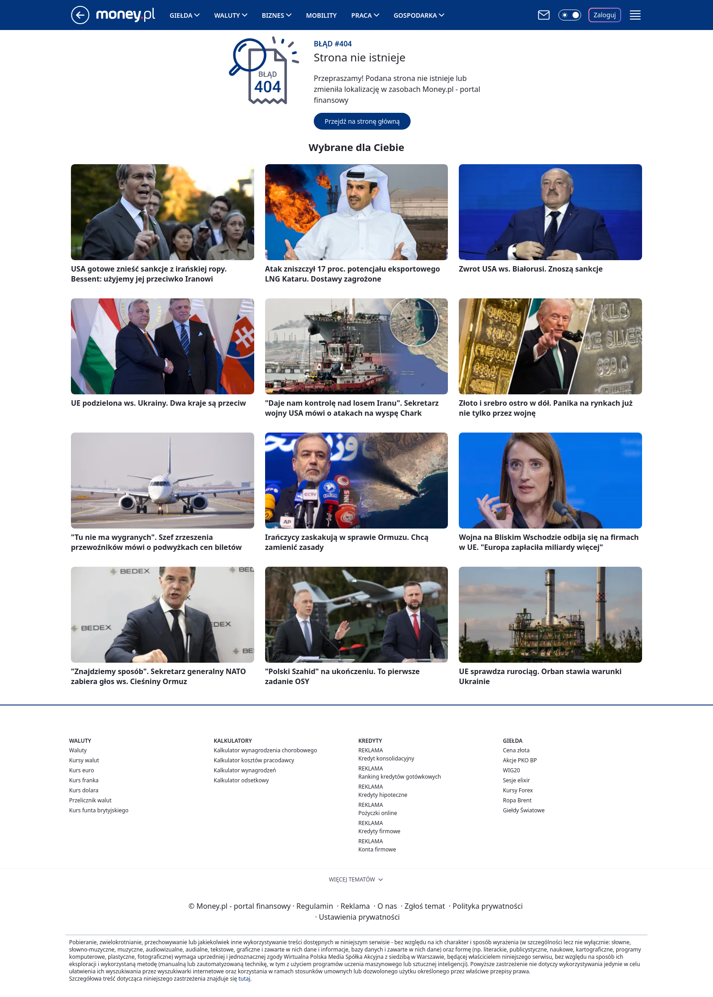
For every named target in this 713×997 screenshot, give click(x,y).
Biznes (273, 15)
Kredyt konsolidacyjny (386, 758)
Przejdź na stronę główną (362, 121)
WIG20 (511, 770)
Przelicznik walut (90, 800)
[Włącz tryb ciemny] (569, 15)
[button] (635, 15)
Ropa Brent (517, 800)
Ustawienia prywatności (357, 917)
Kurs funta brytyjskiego (98, 810)
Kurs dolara (84, 790)
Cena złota (516, 750)
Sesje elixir (516, 780)
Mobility (321, 15)
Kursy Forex (518, 790)
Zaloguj (605, 14)
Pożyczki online (377, 813)
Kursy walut (84, 760)
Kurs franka (84, 780)
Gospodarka (415, 15)
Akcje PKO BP (520, 760)
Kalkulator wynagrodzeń (245, 770)
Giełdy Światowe (524, 810)
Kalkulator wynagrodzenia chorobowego (265, 750)
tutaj (244, 978)
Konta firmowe (377, 849)
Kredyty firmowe (379, 831)
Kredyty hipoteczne (382, 795)
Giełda (181, 15)
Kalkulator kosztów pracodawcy (254, 760)
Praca (361, 15)
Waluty (227, 15)
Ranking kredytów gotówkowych (399, 776)
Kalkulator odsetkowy (241, 780)
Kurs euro (81, 770)
